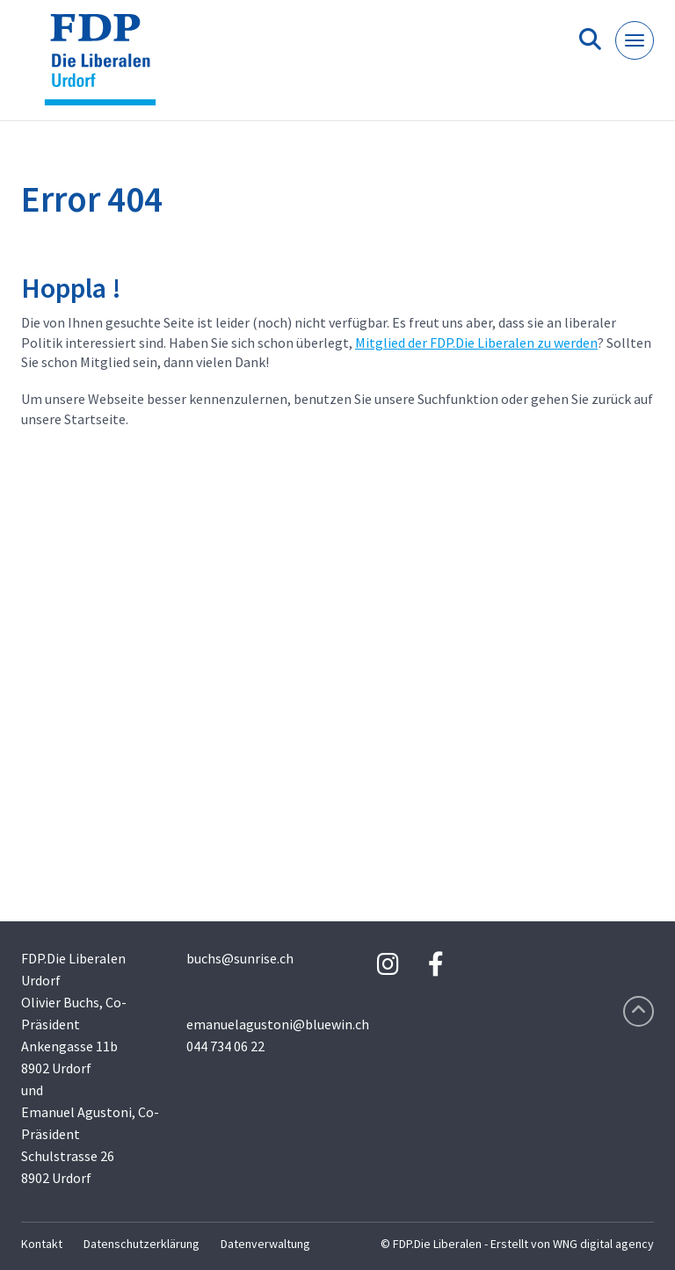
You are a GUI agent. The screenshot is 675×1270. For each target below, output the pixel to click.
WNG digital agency (603, 1244)
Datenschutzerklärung (141, 1244)
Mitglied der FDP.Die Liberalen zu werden (476, 342)
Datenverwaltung (265, 1244)
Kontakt (41, 1244)
